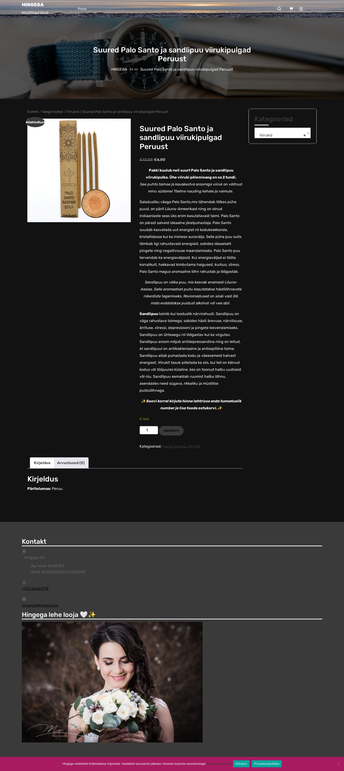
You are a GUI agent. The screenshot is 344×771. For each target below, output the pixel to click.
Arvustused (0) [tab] (71, 463)
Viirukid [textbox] (281, 135)
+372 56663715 (35, 588)
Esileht (32, 112)
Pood (82, 9)
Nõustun (241, 763)
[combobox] (283, 133)
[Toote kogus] (149, 430)
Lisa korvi (171, 431)
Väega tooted (52, 112)
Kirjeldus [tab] (42, 463)
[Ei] (338, 763)
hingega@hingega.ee (40, 605)
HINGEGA (33, 4)
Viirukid (73, 112)
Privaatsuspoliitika (219, 763)
